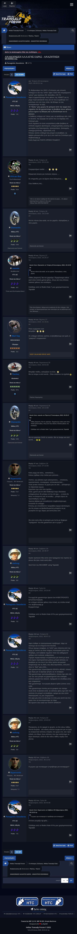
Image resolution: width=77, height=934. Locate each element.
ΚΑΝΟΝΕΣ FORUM (67, 914)
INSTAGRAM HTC (51, 914)
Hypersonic (15, 479)
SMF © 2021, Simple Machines (46, 921)
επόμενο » (69, 68)
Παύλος (31, 36)
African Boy (15, 176)
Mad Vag (16, 336)
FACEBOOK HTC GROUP (33, 914)
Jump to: (58, 881)
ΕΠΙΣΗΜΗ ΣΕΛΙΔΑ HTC (12, 914)
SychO (45, 924)
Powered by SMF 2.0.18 (28, 921)
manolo (15, 268)
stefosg (15, 563)
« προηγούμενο (9, 68)
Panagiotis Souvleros (15, 63)
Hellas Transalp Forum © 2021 (38, 927)
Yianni (36, 36)
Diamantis (15, 228)
